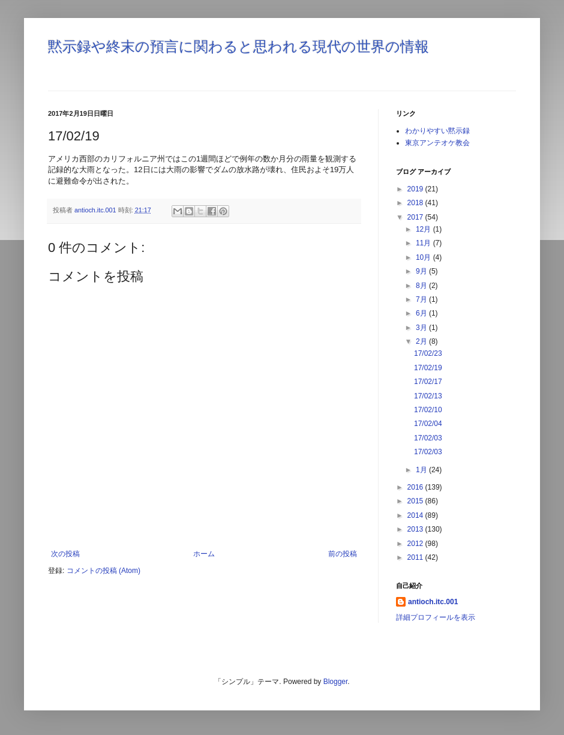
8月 (422, 285)
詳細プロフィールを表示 (435, 617)
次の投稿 (65, 554)
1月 (422, 470)
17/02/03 (428, 438)
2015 (416, 501)
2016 (416, 487)
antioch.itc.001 (433, 602)
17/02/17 (428, 381)
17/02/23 (428, 353)
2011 (416, 557)
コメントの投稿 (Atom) (103, 570)
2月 (422, 341)
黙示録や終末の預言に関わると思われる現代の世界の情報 (238, 46)
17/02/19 (428, 368)
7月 (422, 299)
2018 (416, 203)
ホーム (204, 554)
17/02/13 (428, 396)
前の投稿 (342, 554)
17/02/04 (428, 423)
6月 (422, 313)
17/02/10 (428, 410)
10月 (424, 257)
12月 (424, 229)
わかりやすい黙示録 (437, 131)
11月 (424, 243)
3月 (422, 327)
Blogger (335, 681)
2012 (416, 543)
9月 (422, 271)
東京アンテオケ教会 (437, 143)
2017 (416, 217)
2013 (416, 529)
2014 (416, 515)
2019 (416, 189)
